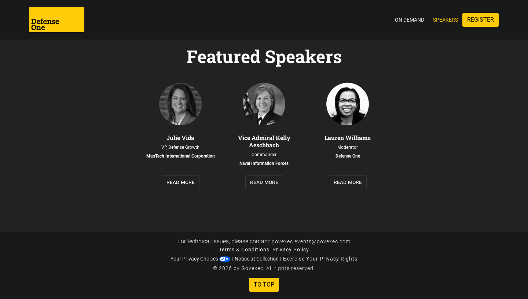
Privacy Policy (290, 249)
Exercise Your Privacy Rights (320, 259)
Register (480, 19)
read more (180, 181)
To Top (264, 284)
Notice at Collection (257, 259)
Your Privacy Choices (200, 259)
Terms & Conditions (244, 249)
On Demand (409, 20)
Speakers (445, 20)
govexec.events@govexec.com (311, 241)
